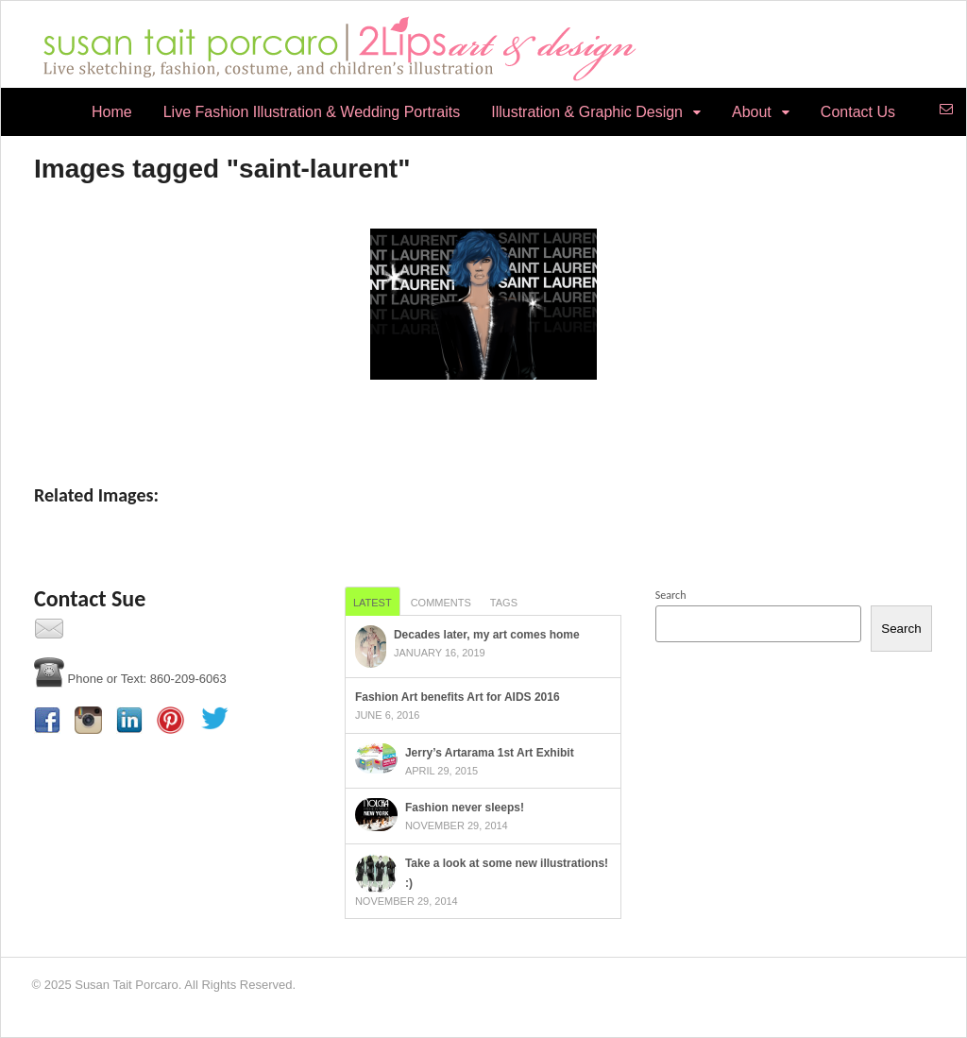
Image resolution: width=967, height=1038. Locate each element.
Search (671, 595)
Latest (372, 602)
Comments (441, 602)
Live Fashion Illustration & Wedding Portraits (312, 112)
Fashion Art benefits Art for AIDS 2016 (457, 697)
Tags (503, 602)
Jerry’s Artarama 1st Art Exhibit (489, 752)
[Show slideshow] (483, 419)
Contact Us (858, 112)
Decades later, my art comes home (487, 634)
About (752, 112)
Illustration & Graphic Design (587, 112)
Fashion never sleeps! (464, 807)
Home (112, 112)
